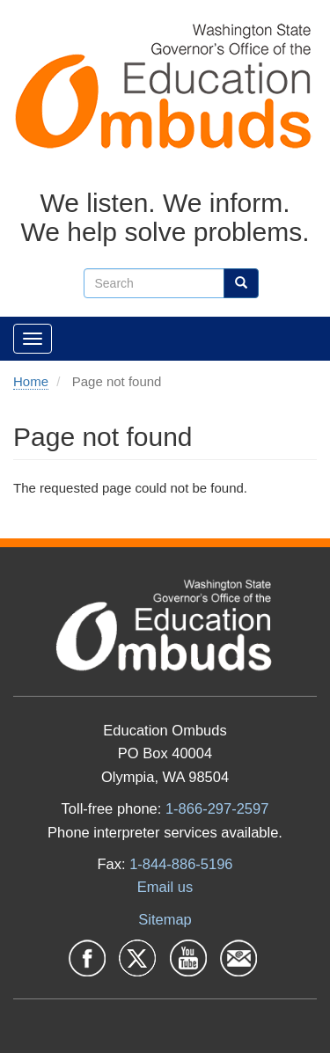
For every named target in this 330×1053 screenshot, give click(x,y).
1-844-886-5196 (180, 864)
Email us (165, 887)
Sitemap (165, 919)
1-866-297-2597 (216, 808)
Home (30, 381)
